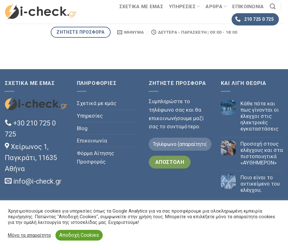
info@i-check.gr (33, 181)
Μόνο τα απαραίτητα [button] (29, 235)
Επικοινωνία (92, 140)
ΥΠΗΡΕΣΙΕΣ (184, 6)
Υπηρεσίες (90, 116)
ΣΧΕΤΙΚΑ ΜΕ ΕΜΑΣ (141, 6)
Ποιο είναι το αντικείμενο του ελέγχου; (260, 183)
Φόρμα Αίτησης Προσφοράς (95, 157)
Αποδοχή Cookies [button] (79, 235)
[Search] (272, 6)
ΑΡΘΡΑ (216, 6)
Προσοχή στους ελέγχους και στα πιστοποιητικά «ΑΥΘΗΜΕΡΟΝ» (261, 153)
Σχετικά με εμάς (96, 103)
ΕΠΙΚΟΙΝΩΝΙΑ (248, 6)
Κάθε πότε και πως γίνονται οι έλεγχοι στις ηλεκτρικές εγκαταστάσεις (259, 116)
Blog (82, 128)
